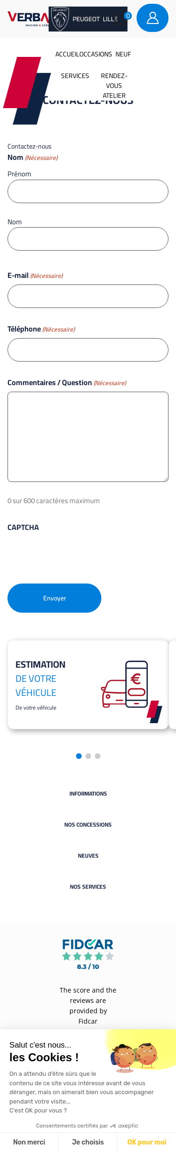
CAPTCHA (23, 527)
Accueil (67, 54)
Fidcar (88, 1021)
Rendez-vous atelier (114, 86)
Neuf (123, 54)
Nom (15, 221)
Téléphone (41, 328)
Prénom (19, 173)
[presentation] (79, 555)
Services (75, 76)
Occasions (95, 54)
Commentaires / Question (67, 382)
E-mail (35, 275)
